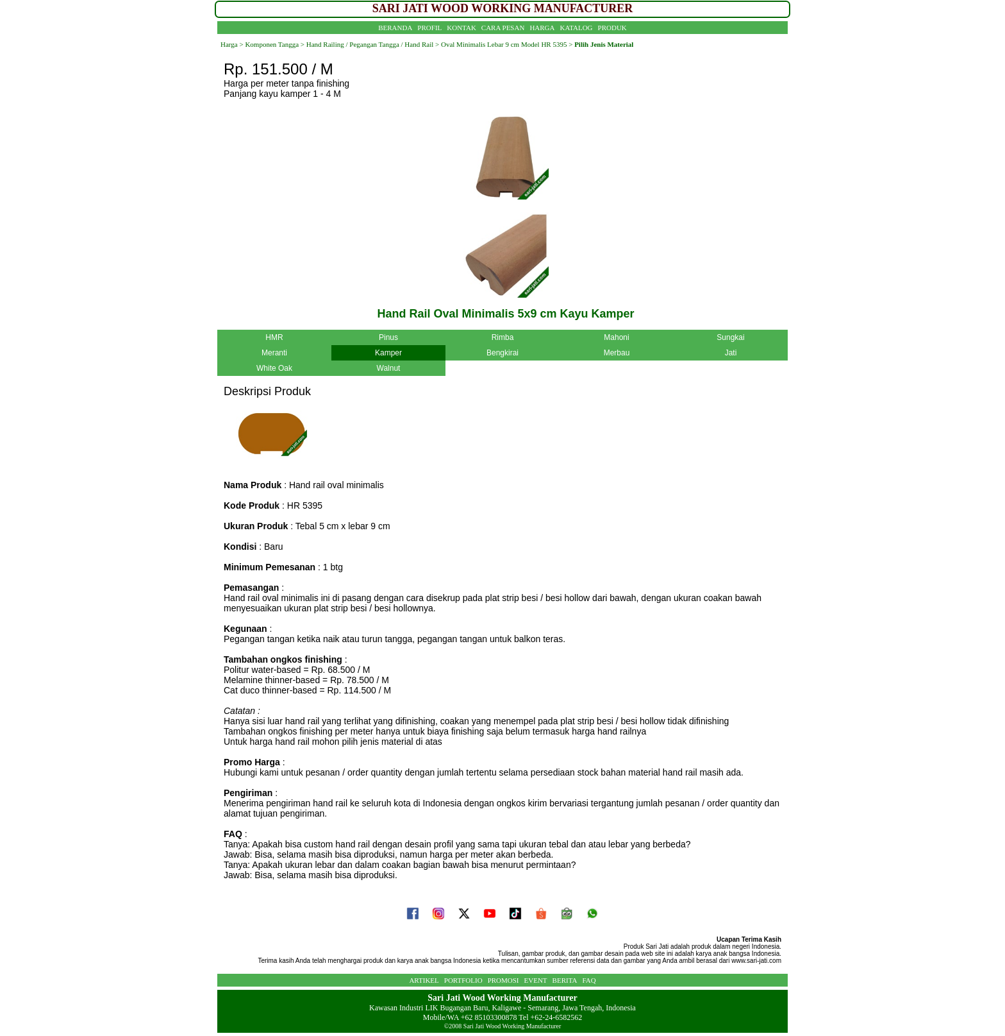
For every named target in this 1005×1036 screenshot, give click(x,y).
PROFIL (429, 27)
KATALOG (576, 27)
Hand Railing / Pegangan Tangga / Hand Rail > (371, 44)
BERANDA (395, 27)
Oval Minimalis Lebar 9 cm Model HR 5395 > (506, 44)
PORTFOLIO (463, 980)
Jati (731, 352)
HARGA (541, 27)
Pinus (388, 337)
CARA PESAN (503, 27)
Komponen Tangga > (274, 44)
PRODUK (612, 27)
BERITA (564, 980)
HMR (274, 337)
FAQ (588, 980)
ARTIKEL (423, 980)
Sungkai (730, 337)
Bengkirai (502, 352)
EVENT (535, 980)
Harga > (232, 44)
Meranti (274, 352)
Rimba (503, 337)
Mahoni (616, 337)
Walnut (389, 368)
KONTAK (461, 27)
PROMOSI (503, 980)
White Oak (274, 368)
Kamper (388, 352)
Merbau (617, 352)
